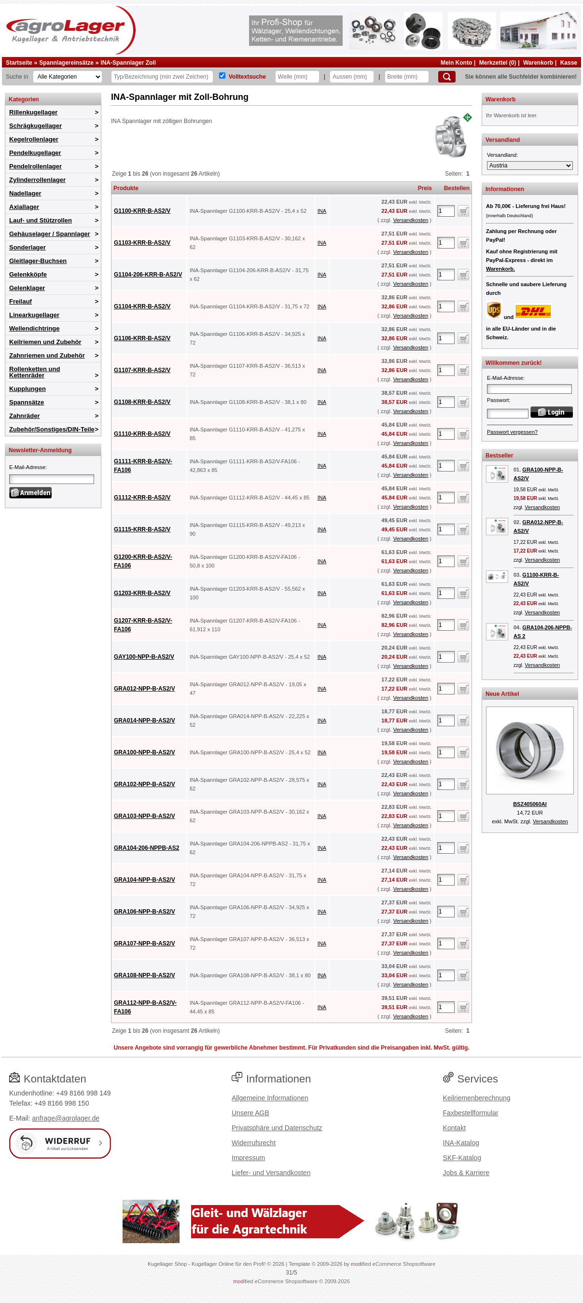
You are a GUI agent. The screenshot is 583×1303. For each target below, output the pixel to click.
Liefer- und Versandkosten (271, 1173)
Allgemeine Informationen (270, 1098)
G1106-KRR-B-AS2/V (142, 338)
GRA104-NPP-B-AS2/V (144, 879)
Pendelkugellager (35, 152)
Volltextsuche (247, 76)
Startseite (19, 62)
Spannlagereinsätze (66, 62)
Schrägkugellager (35, 125)
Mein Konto (456, 62)
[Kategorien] (67, 77)
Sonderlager (27, 247)
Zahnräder (24, 415)
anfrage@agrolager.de (65, 1118)
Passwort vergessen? (512, 432)
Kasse (568, 62)
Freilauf (20, 301)
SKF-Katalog (462, 1158)
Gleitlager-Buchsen (38, 260)
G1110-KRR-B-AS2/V (142, 433)
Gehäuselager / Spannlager (49, 233)
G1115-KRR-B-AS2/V (142, 529)
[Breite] (407, 77)
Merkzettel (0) (497, 62)
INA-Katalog (461, 1143)
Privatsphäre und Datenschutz (277, 1128)
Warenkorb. (500, 269)
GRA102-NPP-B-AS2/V (144, 784)
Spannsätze (26, 402)
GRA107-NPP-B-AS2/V (144, 943)
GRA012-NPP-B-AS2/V (144, 688)
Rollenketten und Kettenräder (34, 372)
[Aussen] (352, 77)
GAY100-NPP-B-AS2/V (144, 656)
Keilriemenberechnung (477, 1098)
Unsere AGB (250, 1113)
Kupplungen (27, 388)
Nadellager (25, 193)
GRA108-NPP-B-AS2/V (144, 975)
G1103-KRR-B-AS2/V (142, 242)
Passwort (498, 400)
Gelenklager (27, 287)
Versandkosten (410, 220)
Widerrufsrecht (254, 1143)
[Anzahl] (446, 211)
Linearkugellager (34, 315)
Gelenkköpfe (28, 274)
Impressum (248, 1158)
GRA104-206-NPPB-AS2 (146, 848)
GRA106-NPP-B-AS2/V (144, 911)
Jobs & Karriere (466, 1173)
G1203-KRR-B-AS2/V (142, 593)
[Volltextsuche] (222, 75)
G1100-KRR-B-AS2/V (142, 211)
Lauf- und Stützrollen (40, 220)
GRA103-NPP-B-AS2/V (144, 816)
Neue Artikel (502, 694)
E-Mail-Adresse (27, 467)
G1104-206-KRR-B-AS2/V (148, 274)
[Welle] (297, 77)
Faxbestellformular (471, 1113)
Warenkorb (538, 62)
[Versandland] (530, 165)
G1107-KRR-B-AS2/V (142, 370)
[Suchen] (447, 77)
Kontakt (454, 1128)
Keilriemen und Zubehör (45, 342)
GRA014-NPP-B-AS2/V (144, 720)
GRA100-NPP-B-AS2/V (144, 752)
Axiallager (24, 206)
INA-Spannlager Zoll (128, 62)
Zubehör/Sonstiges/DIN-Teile (52, 429)
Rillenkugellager (33, 112)
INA (322, 211)
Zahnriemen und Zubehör (47, 355)
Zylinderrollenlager (37, 179)
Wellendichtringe (34, 328)
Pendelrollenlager (35, 166)
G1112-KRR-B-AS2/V (142, 497)
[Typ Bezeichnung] (162, 77)
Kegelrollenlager (33, 139)
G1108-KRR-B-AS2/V (142, 402)
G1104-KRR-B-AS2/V (142, 306)
